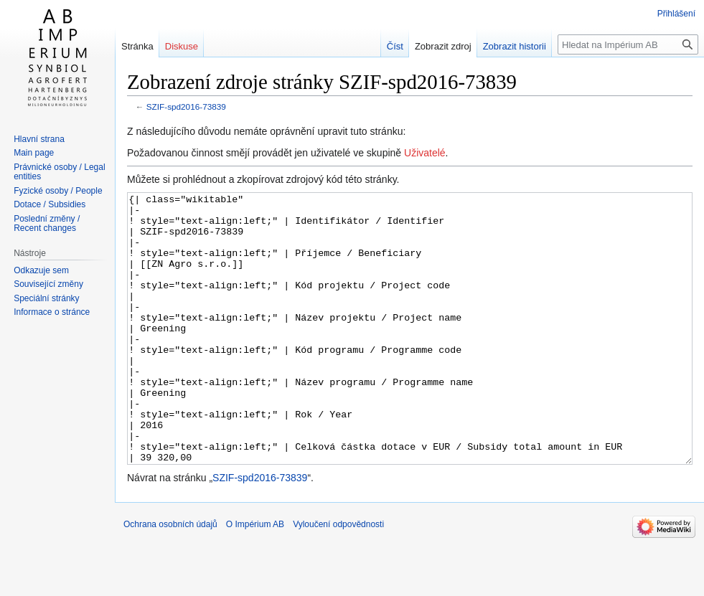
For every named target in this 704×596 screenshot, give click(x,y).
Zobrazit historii (514, 46)
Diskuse (181, 46)
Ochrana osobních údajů (170, 578)
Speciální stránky (46, 298)
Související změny (48, 284)
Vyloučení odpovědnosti (338, 578)
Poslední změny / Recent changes (47, 224)
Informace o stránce (52, 312)
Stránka (137, 46)
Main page (34, 153)
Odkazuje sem (41, 270)
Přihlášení (676, 14)
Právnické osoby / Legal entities (59, 172)
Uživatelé (425, 153)
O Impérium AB (255, 578)
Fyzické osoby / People (58, 191)
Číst (395, 46)
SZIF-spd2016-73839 (186, 106)
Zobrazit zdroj (443, 46)
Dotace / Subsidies (49, 204)
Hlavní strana (39, 139)
